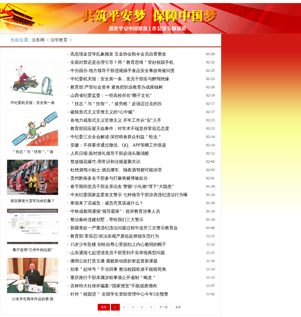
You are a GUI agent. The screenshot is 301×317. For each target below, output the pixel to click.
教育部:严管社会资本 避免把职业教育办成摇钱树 (116, 87)
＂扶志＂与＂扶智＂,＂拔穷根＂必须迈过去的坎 (116, 103)
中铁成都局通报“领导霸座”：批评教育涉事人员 (115, 211)
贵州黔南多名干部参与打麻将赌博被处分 (109, 178)
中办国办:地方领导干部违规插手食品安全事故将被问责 (122, 70)
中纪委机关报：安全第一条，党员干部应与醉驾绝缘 (119, 79)
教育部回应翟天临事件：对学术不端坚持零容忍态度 (119, 128)
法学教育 (59, 40)
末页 (178, 307)
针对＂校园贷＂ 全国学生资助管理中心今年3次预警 (119, 294)
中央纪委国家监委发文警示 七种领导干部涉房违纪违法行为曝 (129, 195)
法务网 (38, 40)
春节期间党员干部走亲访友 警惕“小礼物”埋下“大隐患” (122, 186)
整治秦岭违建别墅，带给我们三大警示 (106, 219)
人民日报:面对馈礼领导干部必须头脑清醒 (109, 153)
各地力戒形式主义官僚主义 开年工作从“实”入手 (115, 120)
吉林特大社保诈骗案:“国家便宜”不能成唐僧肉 (113, 286)
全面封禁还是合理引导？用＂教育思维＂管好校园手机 (122, 62)
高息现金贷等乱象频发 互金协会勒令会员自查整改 (118, 54)
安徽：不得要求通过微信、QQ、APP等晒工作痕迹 (118, 145)
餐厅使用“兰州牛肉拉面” (33, 250)
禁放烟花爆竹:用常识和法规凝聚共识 (105, 161)
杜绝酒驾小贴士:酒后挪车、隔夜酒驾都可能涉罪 (116, 170)
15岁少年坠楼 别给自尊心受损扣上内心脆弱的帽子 (118, 244)
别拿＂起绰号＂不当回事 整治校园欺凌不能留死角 (118, 269)
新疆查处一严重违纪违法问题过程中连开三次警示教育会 (124, 228)
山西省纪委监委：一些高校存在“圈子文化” (110, 95)
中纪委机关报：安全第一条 (32, 103)
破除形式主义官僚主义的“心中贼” (102, 112)
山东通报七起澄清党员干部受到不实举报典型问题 (117, 252)
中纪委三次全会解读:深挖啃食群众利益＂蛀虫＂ (116, 137)
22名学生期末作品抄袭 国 (32, 299)
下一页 (163, 307)
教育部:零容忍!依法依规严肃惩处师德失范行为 (114, 236)
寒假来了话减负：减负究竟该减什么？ (106, 203)
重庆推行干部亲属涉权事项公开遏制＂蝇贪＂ (113, 277)
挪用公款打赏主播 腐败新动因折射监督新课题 (114, 261)
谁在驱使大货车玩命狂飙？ (32, 201)
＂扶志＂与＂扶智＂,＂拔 (32, 152)
